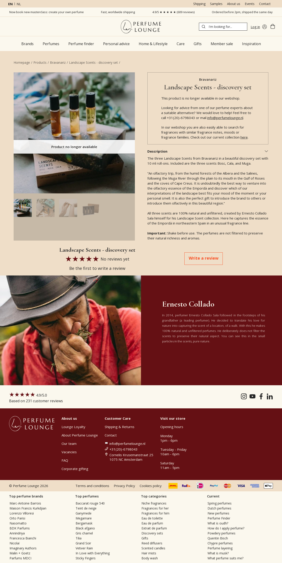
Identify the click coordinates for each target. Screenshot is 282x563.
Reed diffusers (151, 543)
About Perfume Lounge (80, 435)
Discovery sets (152, 533)
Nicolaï (15, 543)
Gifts (144, 538)
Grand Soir (83, 543)
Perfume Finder (219, 518)
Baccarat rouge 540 (90, 503)
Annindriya (17, 533)
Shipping (199, 4)
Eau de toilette (152, 518)
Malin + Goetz (20, 553)
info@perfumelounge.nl (225, 117)
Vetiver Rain (84, 548)
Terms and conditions (92, 485)
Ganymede (84, 513)
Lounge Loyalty (73, 426)
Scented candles (153, 548)
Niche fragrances (153, 503)
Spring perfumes (220, 503)
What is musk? (218, 553)
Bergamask (84, 523)
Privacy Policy (124, 485)
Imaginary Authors (23, 548)
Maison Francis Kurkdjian (28, 508)
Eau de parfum (152, 523)
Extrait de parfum (154, 528)
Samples (216, 4)
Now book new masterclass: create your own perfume (46, 12)
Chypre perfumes (220, 543)
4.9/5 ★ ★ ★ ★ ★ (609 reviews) (173, 12)
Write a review (203, 258)
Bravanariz (58, 62)
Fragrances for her (155, 508)
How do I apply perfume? (226, 528)
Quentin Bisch (218, 538)
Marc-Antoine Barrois (25, 503)
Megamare (84, 518)
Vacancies (69, 452)
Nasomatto (18, 523)
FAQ (65, 460)
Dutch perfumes (219, 508)
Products (40, 62)
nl (19, 4)
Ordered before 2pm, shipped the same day (242, 12)
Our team (69, 443)
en (10, 4)
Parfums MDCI (20, 558)
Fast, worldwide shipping (118, 12)
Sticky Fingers (86, 558)
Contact (265, 4)
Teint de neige (86, 508)
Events (250, 4)
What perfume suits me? (225, 558)
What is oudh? (218, 523)
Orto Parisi (17, 518)
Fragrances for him (155, 513)
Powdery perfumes (221, 533)
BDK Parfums (20, 528)
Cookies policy (151, 485)
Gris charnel (84, 533)
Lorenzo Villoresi (22, 513)
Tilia (79, 538)
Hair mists (148, 553)
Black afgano (85, 528)
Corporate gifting (75, 468)
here (244, 137)
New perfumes (218, 513)
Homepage (22, 62)
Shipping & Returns (119, 426)
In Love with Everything (93, 553)
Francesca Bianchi (23, 538)
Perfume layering (220, 548)
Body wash (149, 558)
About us (233, 4)
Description (208, 151)
